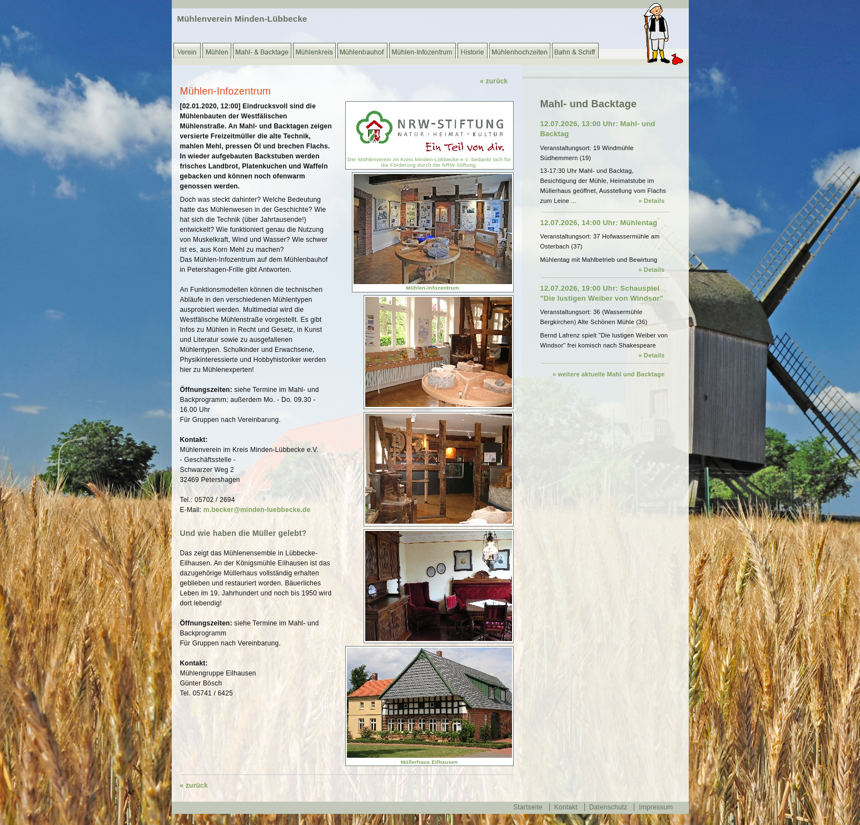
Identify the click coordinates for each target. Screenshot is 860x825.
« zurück (494, 81)
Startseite (528, 807)
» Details (651, 200)
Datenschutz (608, 807)
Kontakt (566, 807)
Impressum (656, 807)
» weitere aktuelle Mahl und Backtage (609, 374)
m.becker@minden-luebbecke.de (257, 510)
